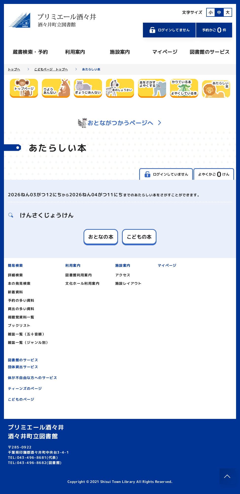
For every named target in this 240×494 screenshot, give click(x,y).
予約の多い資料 (21, 300)
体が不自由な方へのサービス (32, 377)
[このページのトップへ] (227, 476)
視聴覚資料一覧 (21, 317)
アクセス (123, 275)
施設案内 (120, 51)
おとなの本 (100, 236)
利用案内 (75, 51)
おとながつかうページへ (120, 123)
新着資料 (15, 292)
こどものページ (21, 399)
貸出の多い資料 (21, 308)
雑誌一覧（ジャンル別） (29, 342)
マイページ (164, 51)
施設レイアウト (128, 283)
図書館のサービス (210, 51)
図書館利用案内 (78, 275)
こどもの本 (139, 236)
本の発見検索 (19, 283)
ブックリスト (19, 325)
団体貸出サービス (23, 366)
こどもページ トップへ (51, 69)
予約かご (214, 30)
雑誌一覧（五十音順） (27, 334)
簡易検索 (15, 265)
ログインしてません (169, 30)
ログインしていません (166, 174)
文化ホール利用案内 (82, 283)
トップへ (14, 69)
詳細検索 (15, 275)
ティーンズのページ (25, 388)
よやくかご (213, 174)
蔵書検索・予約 (30, 51)
